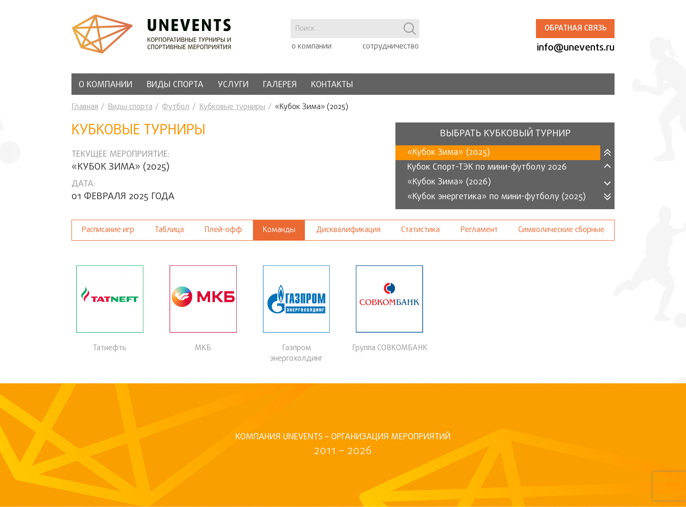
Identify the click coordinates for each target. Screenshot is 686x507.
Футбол (176, 107)
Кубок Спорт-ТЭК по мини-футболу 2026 (487, 167)
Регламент (479, 230)
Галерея (280, 85)
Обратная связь (575, 28)
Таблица (169, 230)
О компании (105, 85)
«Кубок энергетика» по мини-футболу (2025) (496, 197)
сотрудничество (391, 46)
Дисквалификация (348, 230)
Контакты (332, 85)
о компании (312, 46)
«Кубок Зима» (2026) (449, 182)
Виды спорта (175, 85)
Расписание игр (107, 230)
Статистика (420, 230)
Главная (84, 107)
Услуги (233, 85)
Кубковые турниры (232, 107)
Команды (278, 230)
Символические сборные (561, 230)
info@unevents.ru (576, 48)
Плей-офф (223, 230)
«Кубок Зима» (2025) (448, 152)
